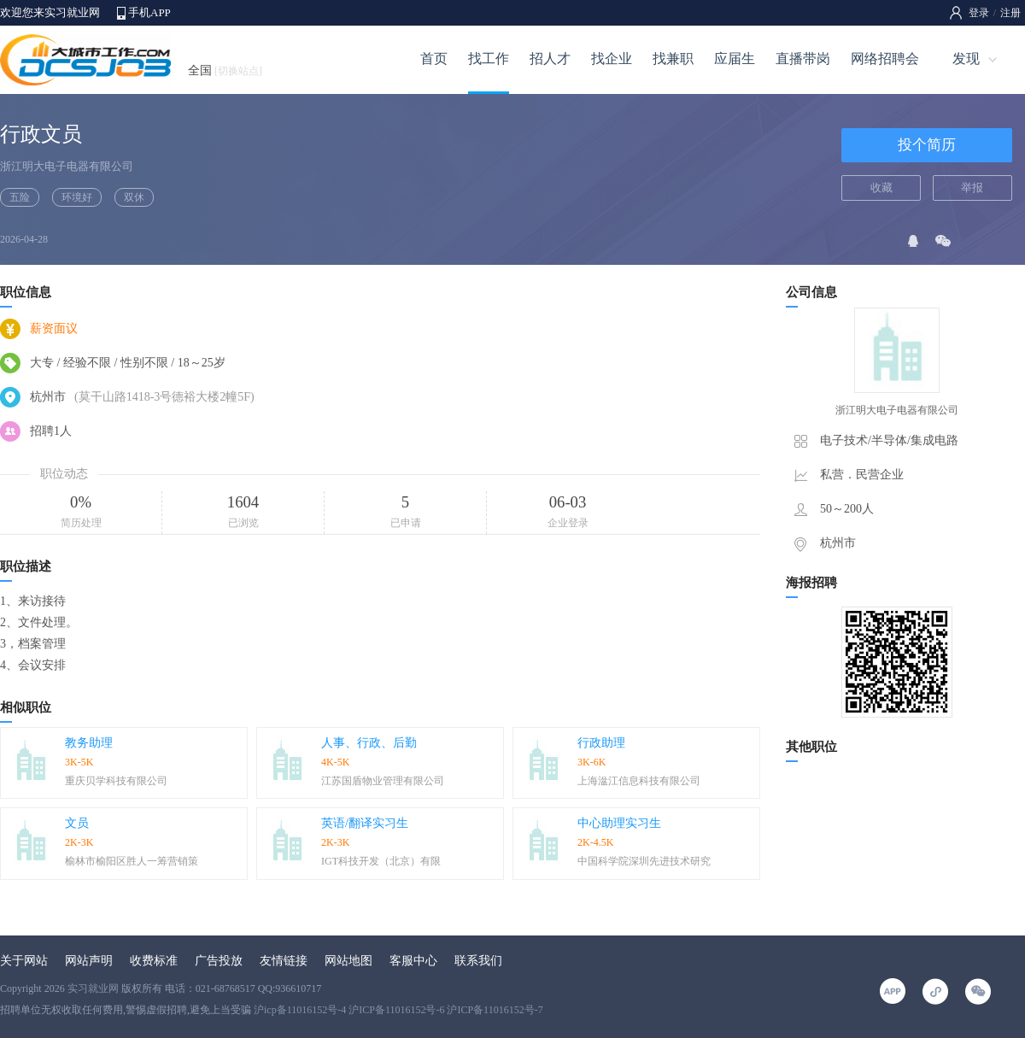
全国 (225, 70)
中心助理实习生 (619, 823)
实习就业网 (93, 988)
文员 (77, 823)
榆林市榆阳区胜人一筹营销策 (131, 861)
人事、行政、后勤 (369, 742)
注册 (1010, 13)
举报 (972, 187)
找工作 (488, 58)
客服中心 (413, 960)
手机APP (149, 12)
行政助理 (601, 742)
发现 (966, 58)
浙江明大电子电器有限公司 (66, 166)
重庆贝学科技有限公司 (116, 781)
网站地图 (348, 960)
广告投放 (219, 960)
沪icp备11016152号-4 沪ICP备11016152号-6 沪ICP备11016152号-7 (398, 1010)
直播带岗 (803, 58)
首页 (434, 58)
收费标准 (154, 960)
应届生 (734, 58)
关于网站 (24, 960)
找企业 (611, 58)
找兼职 (673, 58)
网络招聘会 (885, 58)
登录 (979, 13)
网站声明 (89, 960)
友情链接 (284, 960)
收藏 (881, 187)
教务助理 (89, 742)
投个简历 (927, 145)
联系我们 (478, 960)
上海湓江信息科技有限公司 (638, 781)
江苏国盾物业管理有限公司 (382, 781)
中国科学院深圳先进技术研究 (644, 861)
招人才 (550, 58)
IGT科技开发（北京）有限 (381, 861)
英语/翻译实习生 (364, 823)
